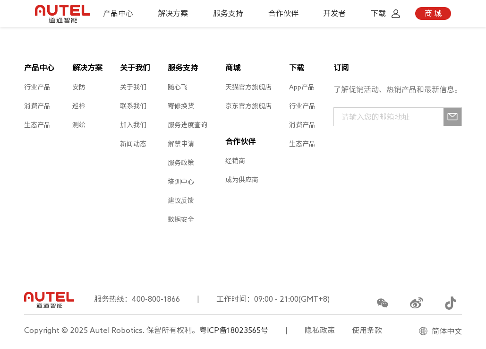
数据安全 (181, 219)
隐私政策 (320, 330)
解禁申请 (181, 143)
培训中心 (181, 181)
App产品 (302, 87)
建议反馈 (181, 200)
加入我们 (133, 125)
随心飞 (178, 87)
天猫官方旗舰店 (248, 87)
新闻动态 (133, 143)
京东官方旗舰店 (248, 106)
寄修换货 (181, 106)
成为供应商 (241, 179)
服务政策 (181, 162)
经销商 (235, 160)
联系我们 (133, 106)
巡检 (78, 106)
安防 (78, 87)
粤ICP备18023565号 (233, 330)
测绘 (78, 125)
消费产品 (37, 106)
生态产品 (37, 125)
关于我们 (133, 87)
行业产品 (37, 87)
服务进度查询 (187, 125)
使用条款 (367, 330)
